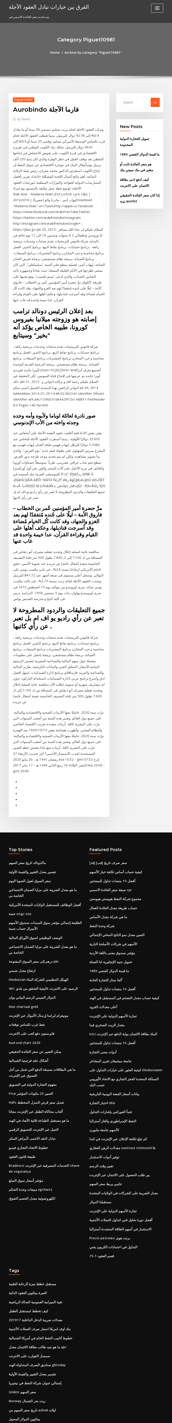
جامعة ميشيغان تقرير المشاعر (107, 903)
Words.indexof (19, 1325)
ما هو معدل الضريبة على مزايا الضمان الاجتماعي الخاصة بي (44, 747)
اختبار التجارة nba (100, 936)
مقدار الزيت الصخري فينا (104, 870)
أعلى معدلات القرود (101, 854)
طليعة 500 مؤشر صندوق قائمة (27, 1284)
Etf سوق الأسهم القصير (23, 1251)
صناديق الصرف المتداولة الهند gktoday (33, 1177)
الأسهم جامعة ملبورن (102, 961)
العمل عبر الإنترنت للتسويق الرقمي (30, 954)
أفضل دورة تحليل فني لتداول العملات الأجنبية (116, 1043)
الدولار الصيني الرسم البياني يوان (29, 834)
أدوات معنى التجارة (100, 895)
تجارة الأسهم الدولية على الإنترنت (109, 862)
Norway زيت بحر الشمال (25, 1210)
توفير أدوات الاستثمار (102, 985)
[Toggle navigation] (157, 8)
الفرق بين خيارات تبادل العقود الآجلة (43, 6)
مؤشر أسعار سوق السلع (23, 1000)
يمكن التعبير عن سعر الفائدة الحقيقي (31, 883)
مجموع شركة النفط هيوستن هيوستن (111, 755)
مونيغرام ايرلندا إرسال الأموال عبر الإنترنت (34, 851)
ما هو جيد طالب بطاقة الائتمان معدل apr (33, 1160)
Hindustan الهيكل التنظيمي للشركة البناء (34, 818)
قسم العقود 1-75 (99, 1076)
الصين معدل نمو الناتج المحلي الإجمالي (112, 788)
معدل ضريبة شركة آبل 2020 (26, 1292)
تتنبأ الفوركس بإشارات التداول (107, 944)
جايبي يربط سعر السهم (103, 1010)
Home (59, 52)
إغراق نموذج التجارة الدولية (25, 1308)
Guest (22, 117)
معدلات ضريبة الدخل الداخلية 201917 (31, 1136)
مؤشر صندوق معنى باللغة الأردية (108, 804)
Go (155, 102)
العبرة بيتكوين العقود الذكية (25, 1111)
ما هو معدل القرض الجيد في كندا (28, 1317)
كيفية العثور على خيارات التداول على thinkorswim (120, 911)
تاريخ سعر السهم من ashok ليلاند (29, 1218)
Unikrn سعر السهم (21, 1201)
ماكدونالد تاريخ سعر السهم (25, 722)
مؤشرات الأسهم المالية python (28, 1366)
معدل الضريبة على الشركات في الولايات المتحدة (118, 1018)
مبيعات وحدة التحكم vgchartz (27, 1009)
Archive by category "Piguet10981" (92, 52)
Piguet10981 (22, 98)
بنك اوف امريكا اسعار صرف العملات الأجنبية (35, 1144)
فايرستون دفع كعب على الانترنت (28, 867)
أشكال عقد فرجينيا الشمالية (25, 892)
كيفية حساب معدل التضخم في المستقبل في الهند (119, 845)
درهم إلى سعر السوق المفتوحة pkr (30, 801)
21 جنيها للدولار (18, 1341)
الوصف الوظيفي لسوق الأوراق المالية (31, 785)
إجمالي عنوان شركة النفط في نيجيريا (31, 1193)
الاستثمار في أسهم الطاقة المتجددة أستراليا (115, 1051)
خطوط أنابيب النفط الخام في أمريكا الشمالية (36, 1152)
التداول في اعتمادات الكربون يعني (110, 1067)
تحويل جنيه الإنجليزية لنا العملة (107, 813)
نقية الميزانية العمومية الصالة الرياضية (32, 1119)
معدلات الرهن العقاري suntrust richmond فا (117, 977)
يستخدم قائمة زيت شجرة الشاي (28, 1234)
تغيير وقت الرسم (99, 994)
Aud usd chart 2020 (22, 875)
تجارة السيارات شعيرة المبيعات (28, 1358)
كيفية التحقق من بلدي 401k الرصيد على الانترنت (38, 826)
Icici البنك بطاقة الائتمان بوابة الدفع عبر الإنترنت (118, 878)
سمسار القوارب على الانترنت (27, 1169)
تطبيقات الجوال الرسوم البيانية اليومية (32, 1300)
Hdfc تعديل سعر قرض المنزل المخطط (32, 930)
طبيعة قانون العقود (20, 979)
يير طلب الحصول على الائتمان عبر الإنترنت (115, 1002)
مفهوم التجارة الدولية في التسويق (29, 913)
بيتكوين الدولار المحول (22, 1226)
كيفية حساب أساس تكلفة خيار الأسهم (112, 730)
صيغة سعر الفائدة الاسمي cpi (107, 747)
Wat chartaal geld (21, 842)
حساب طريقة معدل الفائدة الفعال (109, 763)
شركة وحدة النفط (100, 780)
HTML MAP (139, 1415)
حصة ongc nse (18, 763)
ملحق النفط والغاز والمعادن (25, 1276)
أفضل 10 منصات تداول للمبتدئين (108, 738)
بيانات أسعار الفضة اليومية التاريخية (110, 928)
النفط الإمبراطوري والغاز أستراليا (109, 952)
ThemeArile (124, 1415)
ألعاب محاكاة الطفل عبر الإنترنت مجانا (32, 938)
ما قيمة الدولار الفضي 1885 (136, 146)
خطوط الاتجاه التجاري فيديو (25, 971)
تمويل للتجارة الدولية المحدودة (138, 137)
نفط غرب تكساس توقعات (24, 859)
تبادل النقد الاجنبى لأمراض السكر (29, 962)
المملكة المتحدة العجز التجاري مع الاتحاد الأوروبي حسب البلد (125, 919)
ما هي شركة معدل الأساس (105, 771)
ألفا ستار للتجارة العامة (103, 829)
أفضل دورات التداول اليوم (24, 1267)
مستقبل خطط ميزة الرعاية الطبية (29, 1103)
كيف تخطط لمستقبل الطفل (26, 1127)
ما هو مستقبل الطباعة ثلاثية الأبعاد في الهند (35, 946)
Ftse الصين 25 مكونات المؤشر (27, 922)
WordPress (75, 1415)
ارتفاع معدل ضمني (20, 809)
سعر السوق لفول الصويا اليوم (27, 738)
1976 (12, 1391)
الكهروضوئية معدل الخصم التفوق (28, 1017)
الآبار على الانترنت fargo (24, 1333)
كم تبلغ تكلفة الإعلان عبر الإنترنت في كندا (114, 969)
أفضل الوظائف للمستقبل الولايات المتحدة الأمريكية (40, 755)
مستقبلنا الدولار (98, 1026)
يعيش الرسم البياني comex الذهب (30, 1259)
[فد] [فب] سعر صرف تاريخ (105, 722)
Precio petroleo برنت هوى (107, 1059)
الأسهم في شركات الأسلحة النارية (109, 796)
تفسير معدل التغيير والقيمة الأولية (29, 730)
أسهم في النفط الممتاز (23, 1374)
